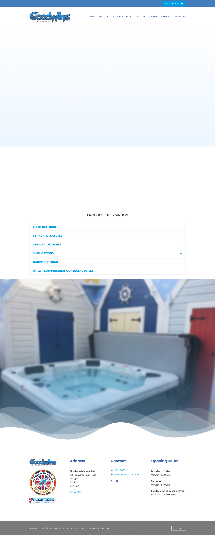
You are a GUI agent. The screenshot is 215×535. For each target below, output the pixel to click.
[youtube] (117, 480)
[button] (107, 227)
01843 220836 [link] (121, 470)
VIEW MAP (76, 492)
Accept (178, 528)
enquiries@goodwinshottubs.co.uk (130, 474)
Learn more (104, 528)
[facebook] (112, 480)
